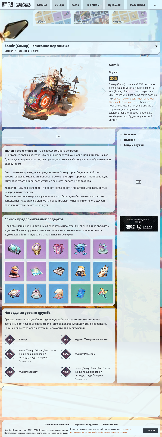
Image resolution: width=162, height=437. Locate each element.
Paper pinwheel (145, 98)
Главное (42, 5)
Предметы (114, 5)
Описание (130, 134)
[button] (104, 91)
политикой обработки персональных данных (106, 432)
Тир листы (93, 5)
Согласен (151, 431)
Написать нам (110, 424)
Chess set (114, 102)
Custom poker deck (125, 98)
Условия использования (56, 424)
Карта (75, 5)
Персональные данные (86, 424)
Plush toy (126, 102)
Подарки (129, 139)
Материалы (137, 5)
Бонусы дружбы (134, 145)
